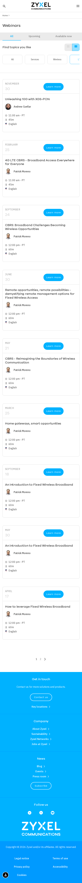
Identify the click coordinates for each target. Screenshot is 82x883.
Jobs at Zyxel (39, 744)
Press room (39, 776)
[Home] (41, 5)
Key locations (39, 706)
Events (39, 771)
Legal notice (22, 858)
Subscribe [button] (41, 785)
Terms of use (60, 858)
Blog (39, 766)
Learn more (53, 86)
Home (5, 15)
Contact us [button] (41, 697)
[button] (3, 6)
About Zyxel (39, 728)
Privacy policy (22, 866)
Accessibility (60, 866)
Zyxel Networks (39, 739)
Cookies (22, 875)
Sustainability (39, 733)
